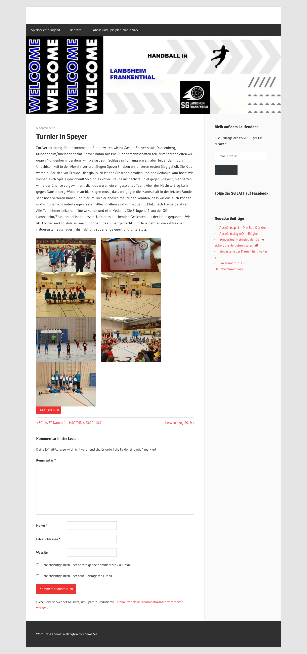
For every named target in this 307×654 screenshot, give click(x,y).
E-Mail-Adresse (48, 539)
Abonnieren (226, 170)
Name (41, 525)
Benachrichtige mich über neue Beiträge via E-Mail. (76, 576)
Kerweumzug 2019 (178, 422)
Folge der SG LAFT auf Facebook (241, 193)
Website (42, 552)
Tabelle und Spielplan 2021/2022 (115, 30)
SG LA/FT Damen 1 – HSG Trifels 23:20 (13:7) (70, 422)
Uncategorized (48, 410)
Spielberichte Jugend (45, 30)
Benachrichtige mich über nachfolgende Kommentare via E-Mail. (86, 565)
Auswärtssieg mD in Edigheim (240, 233)
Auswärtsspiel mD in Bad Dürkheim (244, 227)
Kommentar (46, 460)
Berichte (75, 30)
